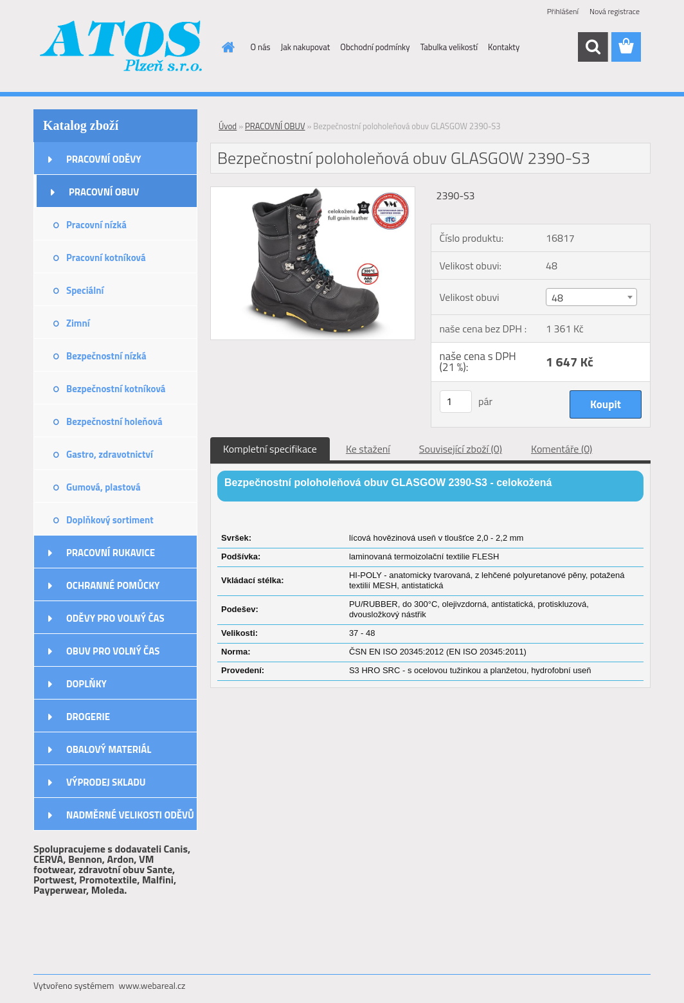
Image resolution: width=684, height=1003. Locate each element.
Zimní (78, 323)
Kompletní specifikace (270, 448)
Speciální (85, 290)
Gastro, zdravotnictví (109, 454)
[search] (593, 47)
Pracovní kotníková (106, 257)
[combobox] (591, 297)
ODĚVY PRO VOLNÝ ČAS (115, 618)
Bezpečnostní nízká (106, 355)
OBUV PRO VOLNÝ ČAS (112, 651)
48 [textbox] (557, 297)
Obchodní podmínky (375, 47)
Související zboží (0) (460, 448)
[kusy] (456, 401)
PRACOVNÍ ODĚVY (103, 159)
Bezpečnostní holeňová (114, 421)
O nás (261, 47)
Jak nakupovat (305, 47)
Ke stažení (368, 448)
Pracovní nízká (96, 224)
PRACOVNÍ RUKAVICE (110, 552)
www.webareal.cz (152, 985)
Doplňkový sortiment (110, 519)
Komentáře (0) (561, 448)
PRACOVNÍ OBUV (104, 192)
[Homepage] (226, 47)
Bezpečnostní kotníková (115, 388)
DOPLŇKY (86, 683)
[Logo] (121, 47)
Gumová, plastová (103, 487)
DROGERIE (88, 716)
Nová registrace (615, 11)
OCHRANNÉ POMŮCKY (112, 585)
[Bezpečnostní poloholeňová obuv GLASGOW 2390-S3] (313, 192)
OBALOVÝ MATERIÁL (108, 749)
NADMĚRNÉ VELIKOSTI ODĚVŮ (130, 815)
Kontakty (503, 47)
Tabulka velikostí (449, 47)
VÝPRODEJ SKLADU (106, 782)
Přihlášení (563, 11)
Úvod (228, 126)
